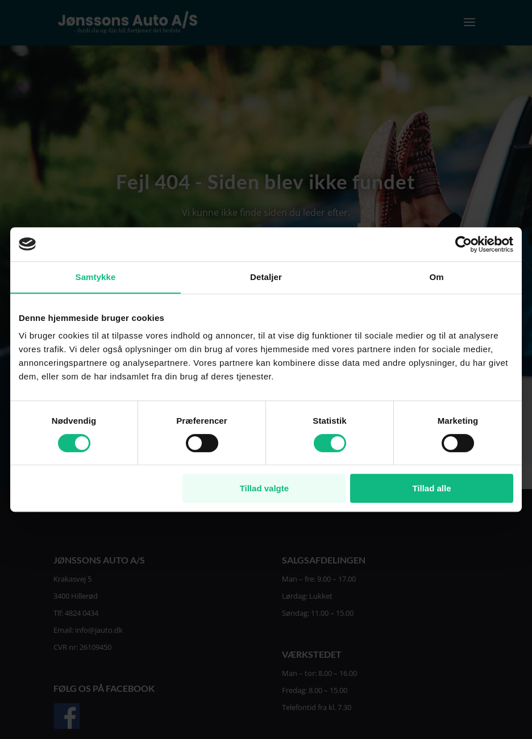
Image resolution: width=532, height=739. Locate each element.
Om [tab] (436, 277)
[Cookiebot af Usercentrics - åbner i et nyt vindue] (463, 244)
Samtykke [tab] (96, 277)
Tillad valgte (264, 488)
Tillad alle (431, 488)
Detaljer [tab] (266, 277)
